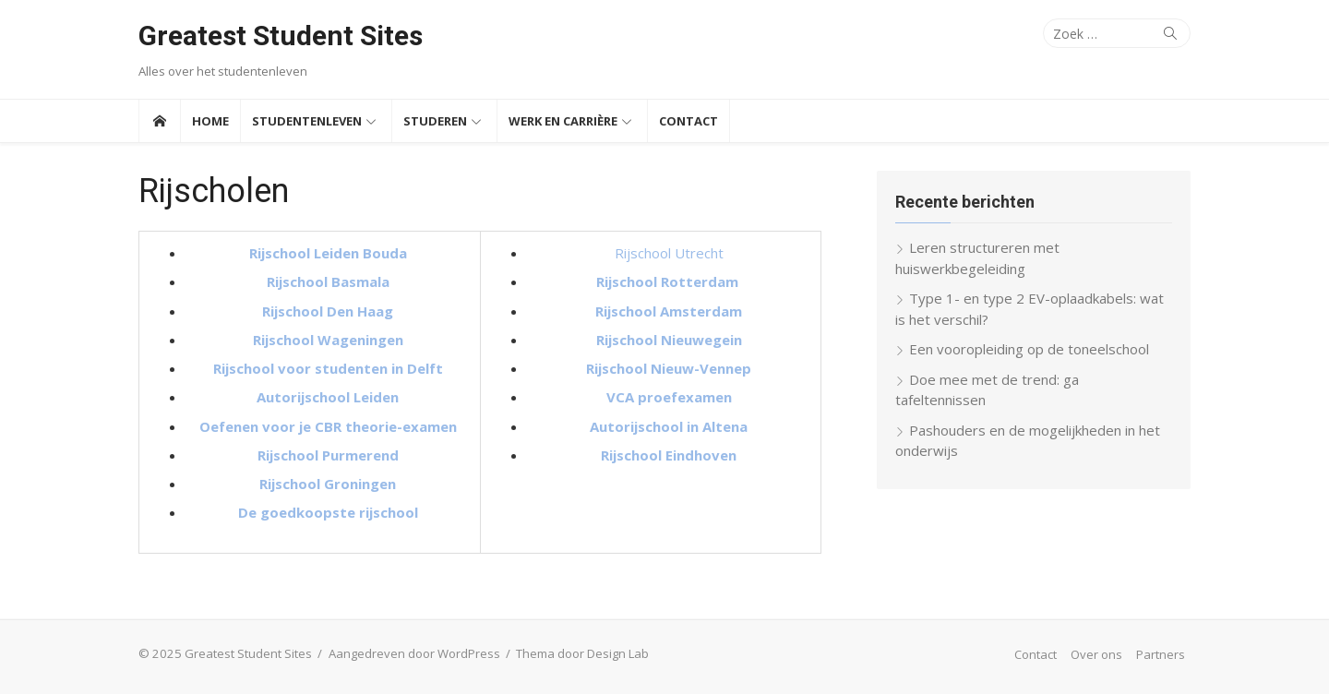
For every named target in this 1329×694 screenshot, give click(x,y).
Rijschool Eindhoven (668, 455)
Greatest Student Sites (280, 35)
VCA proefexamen (669, 397)
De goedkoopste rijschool (328, 512)
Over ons (1096, 654)
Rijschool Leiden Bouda (328, 253)
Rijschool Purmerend (328, 455)
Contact (688, 121)
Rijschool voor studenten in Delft (328, 368)
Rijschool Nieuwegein (669, 339)
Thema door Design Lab (582, 653)
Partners (1160, 654)
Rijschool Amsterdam (668, 311)
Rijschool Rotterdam (669, 281)
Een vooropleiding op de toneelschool (1029, 349)
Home (210, 121)
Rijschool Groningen (327, 483)
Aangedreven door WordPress (414, 653)
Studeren (435, 121)
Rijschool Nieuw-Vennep (668, 368)
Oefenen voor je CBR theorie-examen (328, 426)
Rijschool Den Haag (327, 311)
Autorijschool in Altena (669, 426)
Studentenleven (307, 121)
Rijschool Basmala (328, 281)
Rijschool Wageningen (328, 339)
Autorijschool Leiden (328, 397)
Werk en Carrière (563, 121)
